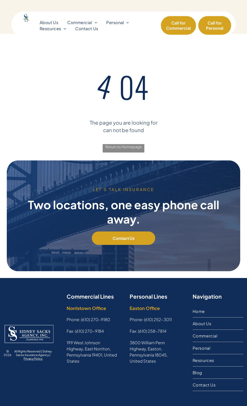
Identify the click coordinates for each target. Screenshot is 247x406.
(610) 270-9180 (95, 319)
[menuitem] (49, 22)
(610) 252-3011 (158, 319)
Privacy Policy (33, 358)
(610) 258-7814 (152, 331)
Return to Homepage (123, 146)
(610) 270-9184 (89, 331)
